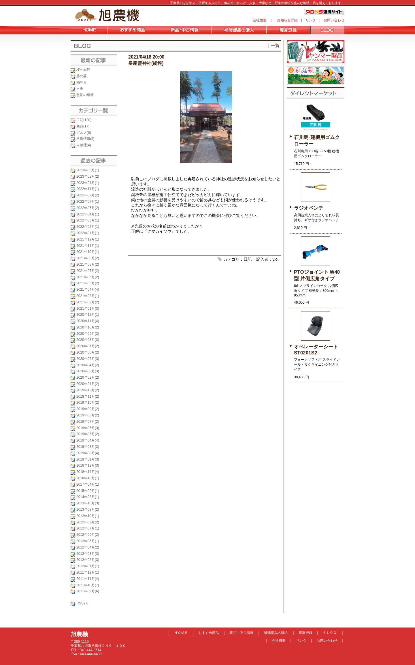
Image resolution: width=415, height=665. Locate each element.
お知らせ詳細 (287, 20)
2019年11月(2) (87, 397)
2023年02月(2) (87, 176)
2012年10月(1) (87, 516)
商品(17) (82, 126)
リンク (310, 20)
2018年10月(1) (87, 478)
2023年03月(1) (87, 170)
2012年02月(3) (87, 560)
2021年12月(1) (87, 239)
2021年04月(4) (87, 290)
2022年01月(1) (87, 233)
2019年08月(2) (87, 415)
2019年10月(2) (87, 403)
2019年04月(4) (87, 440)
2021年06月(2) (87, 277)
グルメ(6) (83, 133)
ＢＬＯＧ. (330, 633)
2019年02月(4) (87, 453)
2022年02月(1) (87, 227)
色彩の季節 (85, 95)
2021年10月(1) (87, 252)
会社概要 (260, 20)
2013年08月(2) (87, 510)
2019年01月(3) (87, 459)
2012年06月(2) (87, 535)
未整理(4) (83, 145)
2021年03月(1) (87, 296)
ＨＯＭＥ (181, 633)
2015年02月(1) (87, 491)
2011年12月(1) (87, 572)
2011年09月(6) (87, 591)
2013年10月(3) (87, 503)
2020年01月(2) (87, 384)
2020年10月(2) (87, 327)
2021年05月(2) (87, 283)
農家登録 (305, 633)
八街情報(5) (85, 139)
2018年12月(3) (87, 465)
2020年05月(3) (87, 359)
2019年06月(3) (87, 428)
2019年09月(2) (87, 409)
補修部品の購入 (276, 633)
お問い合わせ (334, 20)
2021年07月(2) (87, 271)
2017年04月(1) (87, 484)
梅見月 (81, 82)
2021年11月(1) (87, 246)
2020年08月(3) (87, 340)
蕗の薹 (81, 76)
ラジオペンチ (308, 208)
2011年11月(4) (87, 579)
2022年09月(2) (87, 195)
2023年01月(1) (87, 183)
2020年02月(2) (87, 377)
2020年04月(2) (87, 365)
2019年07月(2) (87, 422)
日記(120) (83, 120)
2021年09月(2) (87, 258)
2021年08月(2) (87, 264)
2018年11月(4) (87, 472)
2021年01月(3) (87, 309)
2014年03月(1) (87, 497)
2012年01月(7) (87, 566)
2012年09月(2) (87, 522)
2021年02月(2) (87, 302)
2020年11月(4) (87, 321)
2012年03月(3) (87, 554)
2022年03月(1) (87, 220)
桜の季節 (83, 70)
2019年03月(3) (87, 447)
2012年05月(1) (87, 541)
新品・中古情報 (241, 633)
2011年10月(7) (87, 585)
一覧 (275, 45)
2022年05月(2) (87, 208)
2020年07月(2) (87, 346)
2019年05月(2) (87, 434)
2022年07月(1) (87, 202)
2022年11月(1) (87, 189)
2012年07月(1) (87, 528)
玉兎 (79, 89)
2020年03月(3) (87, 371)
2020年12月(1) (87, 315)
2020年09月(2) (87, 334)
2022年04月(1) (87, 214)
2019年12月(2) (87, 390)
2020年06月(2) (87, 352)
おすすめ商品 (208, 633)
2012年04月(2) (87, 547)
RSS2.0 (82, 603)
